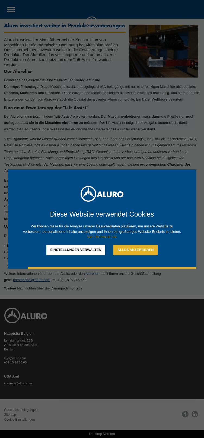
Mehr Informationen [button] (102, 237)
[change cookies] (76, 250)
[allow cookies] (135, 250)
